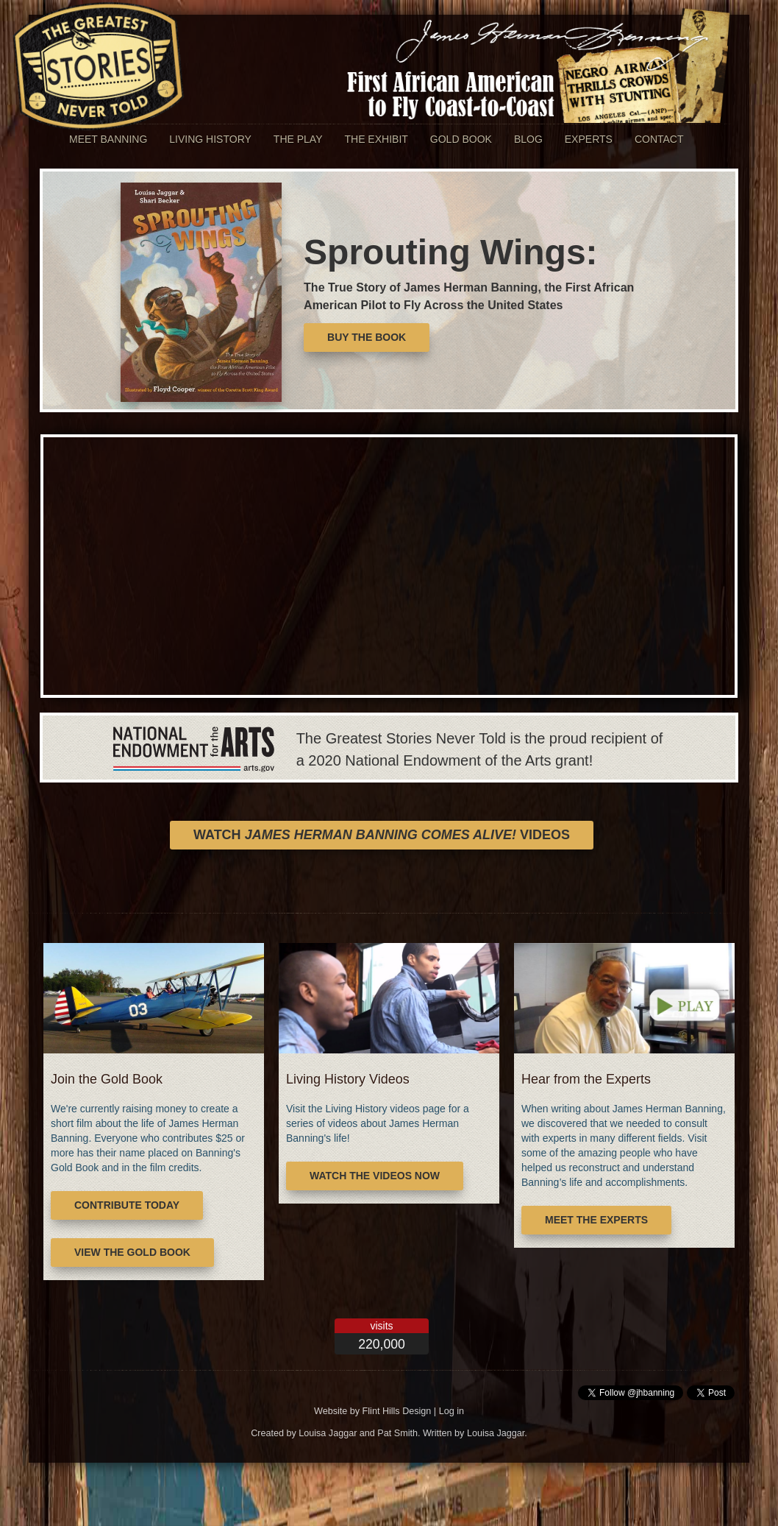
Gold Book (461, 139)
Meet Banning (108, 139)
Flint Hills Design (397, 1411)
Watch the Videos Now (375, 1175)
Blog (528, 139)
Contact (659, 139)
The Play (298, 139)
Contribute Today (126, 1205)
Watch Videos (381, 834)
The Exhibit (375, 139)
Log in (451, 1411)
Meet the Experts (596, 1220)
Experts (589, 139)
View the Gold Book (132, 1252)
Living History (210, 139)
